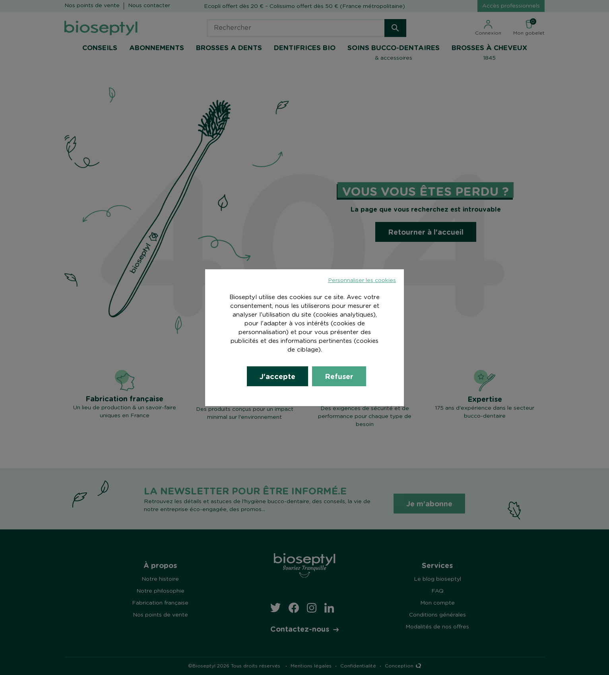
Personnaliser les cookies (362, 280)
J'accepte (277, 376)
